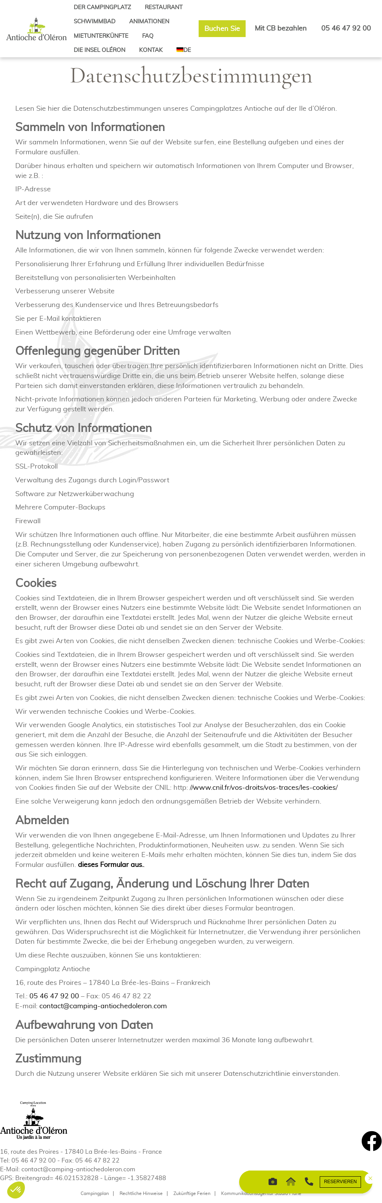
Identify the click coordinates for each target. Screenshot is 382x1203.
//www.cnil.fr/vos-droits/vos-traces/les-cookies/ (264, 787)
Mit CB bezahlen (281, 28)
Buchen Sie (222, 28)
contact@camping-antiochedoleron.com (103, 1005)
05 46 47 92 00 (346, 28)
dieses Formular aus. (111, 864)
